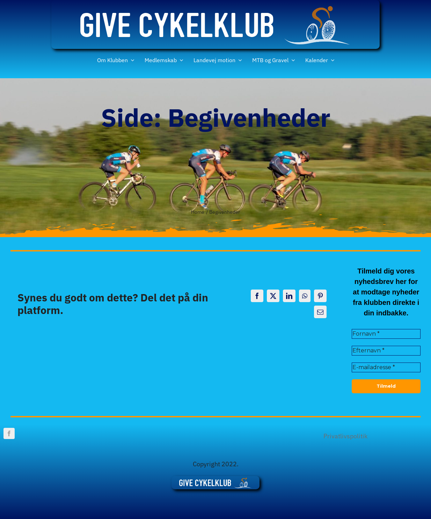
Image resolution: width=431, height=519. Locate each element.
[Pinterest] (320, 296)
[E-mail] (320, 312)
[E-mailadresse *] (386, 367)
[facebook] (9, 433)
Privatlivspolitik (345, 436)
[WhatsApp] (304, 296)
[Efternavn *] (386, 351)
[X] (273, 296)
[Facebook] (257, 296)
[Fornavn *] (386, 334)
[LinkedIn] (289, 296)
